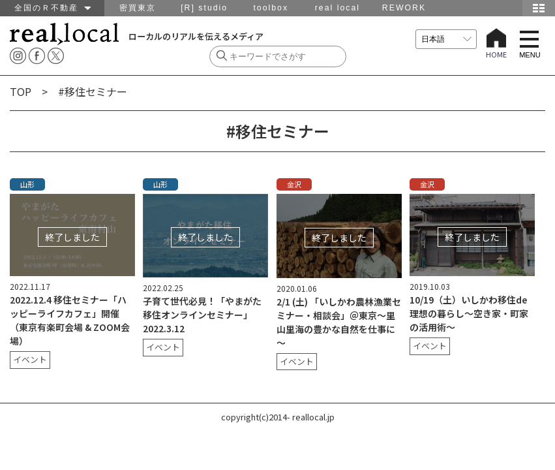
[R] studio (204, 7)
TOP (20, 91)
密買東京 (137, 7)
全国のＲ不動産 (52, 7)
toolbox (270, 7)
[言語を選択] (446, 39)
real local (337, 7)
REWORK (404, 7)
